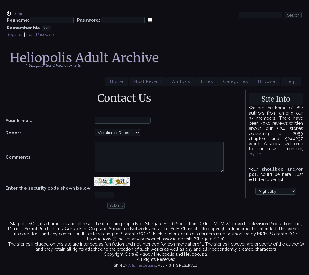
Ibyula (255, 153)
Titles (206, 81)
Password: (88, 20)
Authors (181, 81)
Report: (14, 132)
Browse (266, 81)
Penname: (18, 20)
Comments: (18, 157)
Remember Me (23, 27)
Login (17, 13)
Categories (235, 81)
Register (15, 34)
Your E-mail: (18, 120)
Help (291, 81)
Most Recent (147, 81)
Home (116, 81)
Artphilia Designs (142, 265)
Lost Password (41, 34)
